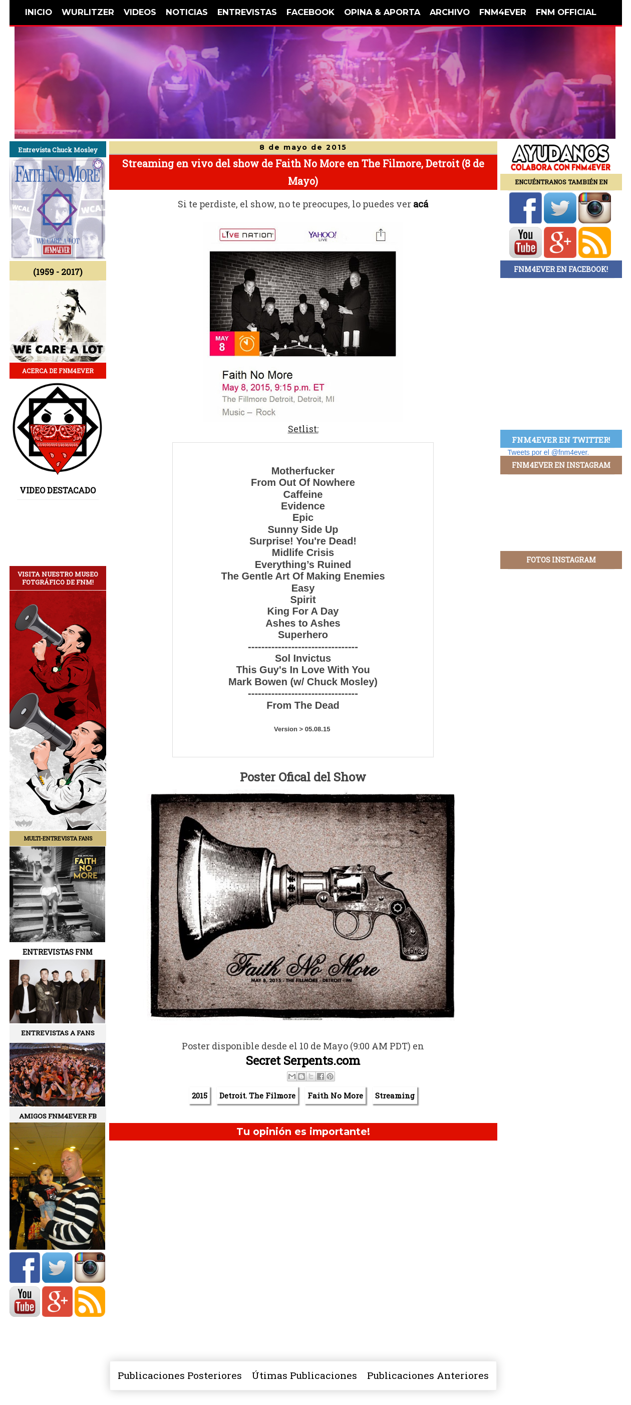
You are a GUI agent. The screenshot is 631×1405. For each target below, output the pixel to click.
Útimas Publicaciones (304, 1375)
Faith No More (335, 1095)
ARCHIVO (450, 12)
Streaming (395, 1095)
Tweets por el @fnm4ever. (548, 452)
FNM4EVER (502, 12)
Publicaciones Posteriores (180, 1375)
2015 (199, 1095)
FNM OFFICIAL (566, 12)
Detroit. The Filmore (257, 1095)
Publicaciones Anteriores (428, 1375)
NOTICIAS (187, 12)
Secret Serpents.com (303, 1060)
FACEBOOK (310, 12)
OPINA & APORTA (382, 12)
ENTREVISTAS (247, 12)
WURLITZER (88, 12)
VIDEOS (140, 12)
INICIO (38, 12)
